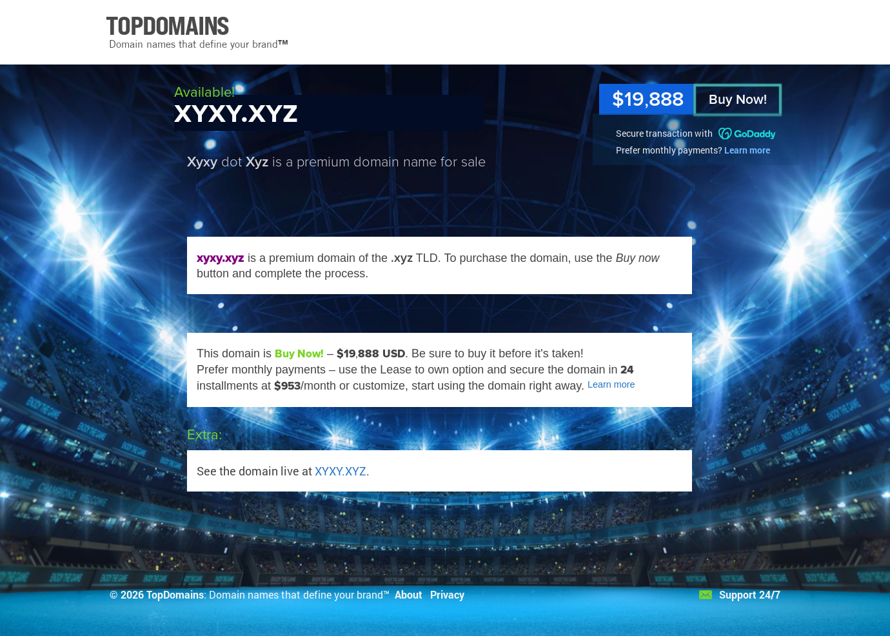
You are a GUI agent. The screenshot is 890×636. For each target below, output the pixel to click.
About (408, 594)
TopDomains (175, 594)
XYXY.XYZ (340, 471)
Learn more (747, 150)
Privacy (447, 594)
